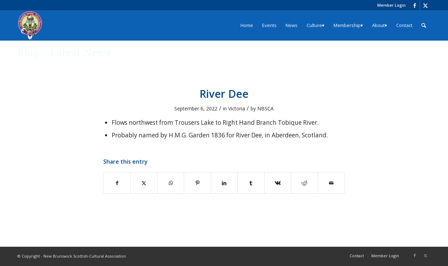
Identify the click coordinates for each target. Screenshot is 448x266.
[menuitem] (390, 5)
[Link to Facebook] (415, 5)
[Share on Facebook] (117, 182)
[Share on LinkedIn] (224, 182)
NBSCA (265, 108)
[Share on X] (144, 182)
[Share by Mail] (331, 182)
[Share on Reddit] (304, 182)
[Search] (423, 25)
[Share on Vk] (278, 182)
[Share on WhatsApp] (171, 182)
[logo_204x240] (30, 25)
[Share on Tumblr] (251, 182)
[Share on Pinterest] (197, 182)
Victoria (236, 108)
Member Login (391, 5)
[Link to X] (425, 5)
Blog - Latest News (64, 52)
